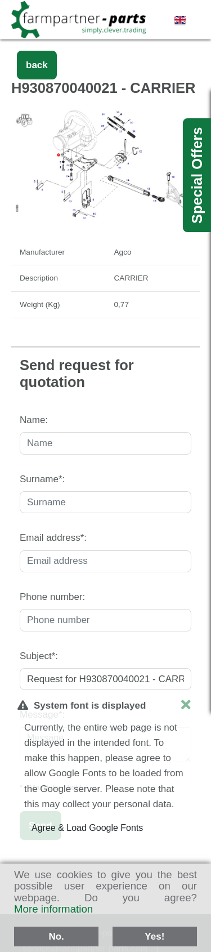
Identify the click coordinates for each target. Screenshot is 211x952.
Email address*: (53, 537)
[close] (186, 705)
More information (53, 909)
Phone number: (52, 596)
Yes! (154, 936)
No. (56, 936)
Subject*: (39, 656)
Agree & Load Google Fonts (87, 828)
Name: (34, 420)
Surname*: (42, 479)
